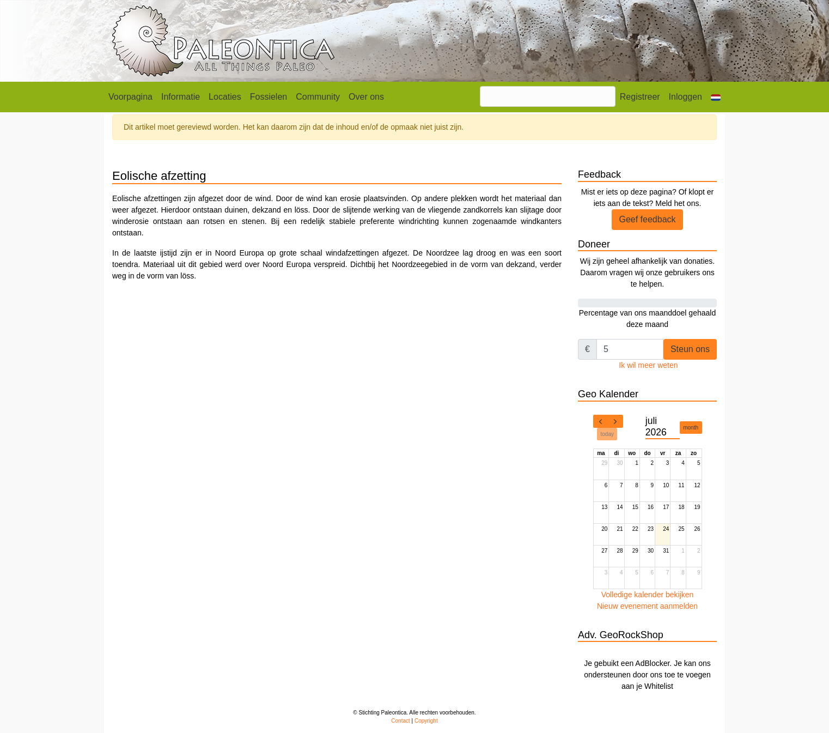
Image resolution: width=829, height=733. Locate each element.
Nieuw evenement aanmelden (647, 606)
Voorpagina (130, 96)
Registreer (640, 96)
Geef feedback (647, 219)
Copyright (426, 721)
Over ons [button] (366, 96)
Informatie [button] (180, 96)
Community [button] (318, 96)
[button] (715, 97)
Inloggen (685, 96)
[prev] (600, 421)
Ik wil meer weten (648, 365)
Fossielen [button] (268, 96)
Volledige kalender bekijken (647, 594)
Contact (400, 721)
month (690, 428)
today (607, 434)
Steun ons (690, 349)
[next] (615, 421)
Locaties (225, 96)
